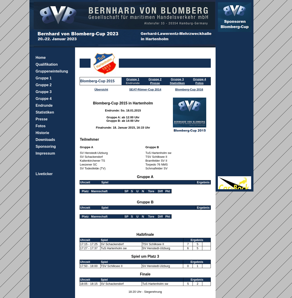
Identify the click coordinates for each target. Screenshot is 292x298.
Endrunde (44, 105)
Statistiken (45, 112)
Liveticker (44, 174)
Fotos (41, 126)
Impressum (45, 153)
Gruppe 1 (44, 78)
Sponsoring (46, 146)
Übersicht (101, 89)
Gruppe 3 (44, 92)
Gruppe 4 (44, 99)
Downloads (45, 140)
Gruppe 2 (44, 85)
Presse (42, 119)
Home (41, 58)
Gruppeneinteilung (52, 71)
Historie (42, 133)
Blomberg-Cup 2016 (189, 89)
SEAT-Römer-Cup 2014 (145, 89)
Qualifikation (47, 64)
